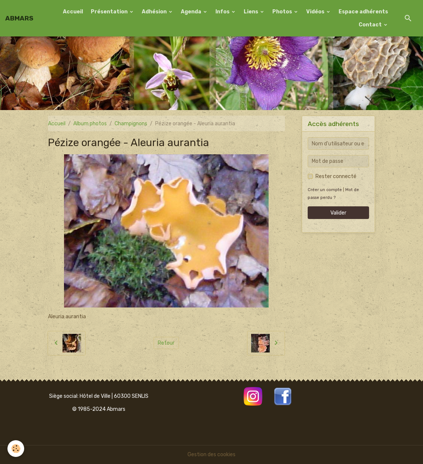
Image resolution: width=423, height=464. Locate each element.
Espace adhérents (363, 12)
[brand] (19, 18)
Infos (223, 12)
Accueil (73, 12)
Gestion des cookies (211, 454)
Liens (251, 12)
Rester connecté (335, 176)
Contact (371, 25)
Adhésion (155, 12)
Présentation (110, 12)
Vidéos (316, 12)
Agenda (191, 12)
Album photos (90, 123)
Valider (338, 213)
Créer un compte (325, 189)
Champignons (131, 123)
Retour (166, 343)
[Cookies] (15, 448)
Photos (282, 12)
